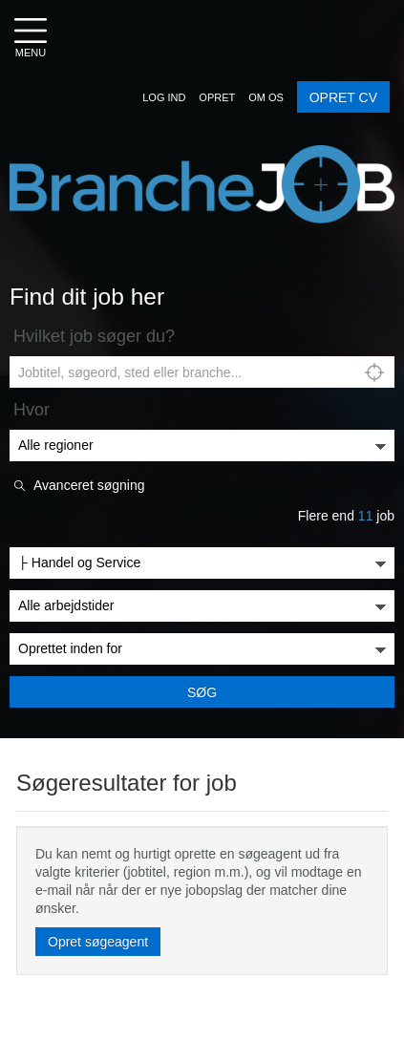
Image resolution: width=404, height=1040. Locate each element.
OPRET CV (343, 97)
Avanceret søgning (88, 485)
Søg (202, 692)
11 (365, 515)
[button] (163, 97)
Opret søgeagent (98, 941)
